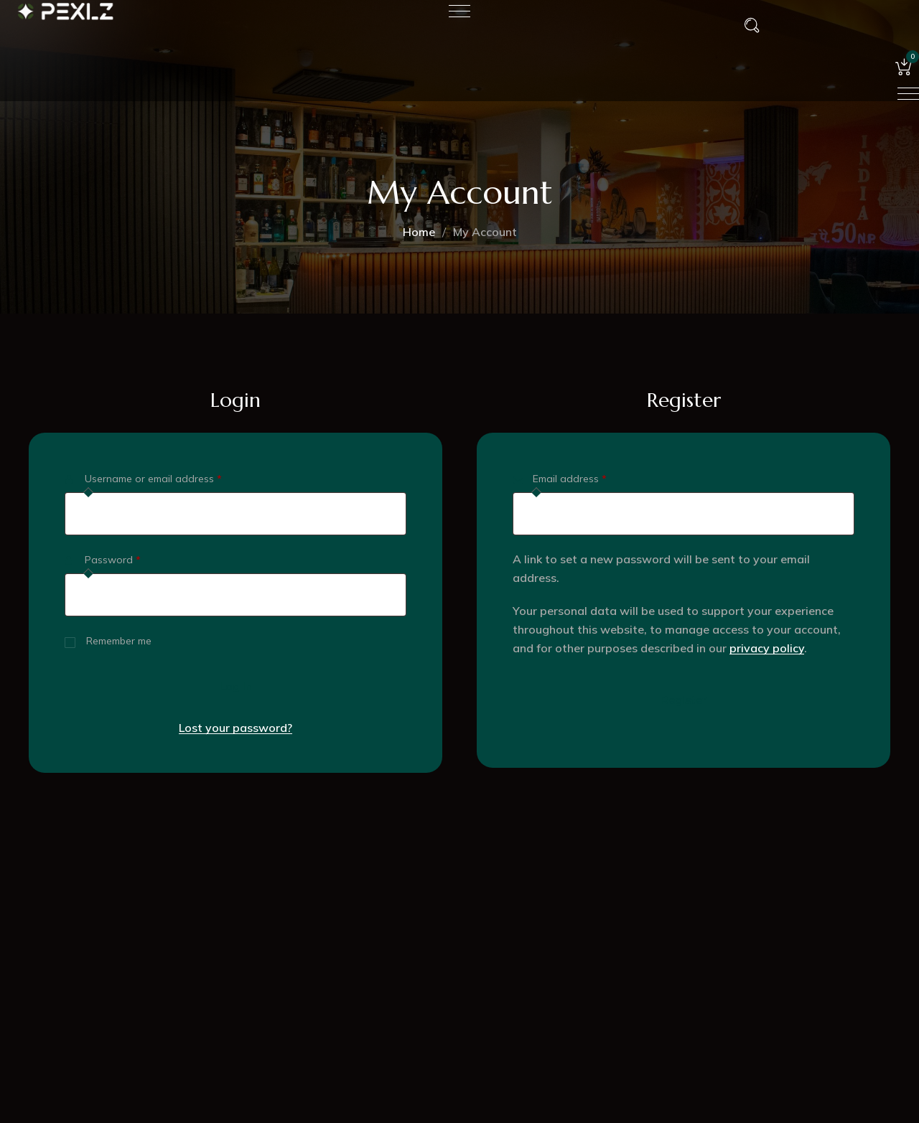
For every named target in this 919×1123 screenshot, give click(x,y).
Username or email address (174, 477)
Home (419, 232)
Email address (590, 477)
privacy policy (766, 648)
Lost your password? (235, 727)
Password (133, 558)
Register (683, 699)
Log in (236, 686)
